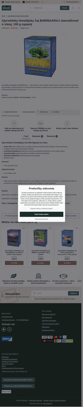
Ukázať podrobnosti (41, 219)
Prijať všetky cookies (41, 214)
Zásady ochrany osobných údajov (41, 208)
